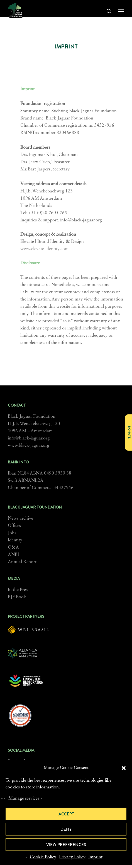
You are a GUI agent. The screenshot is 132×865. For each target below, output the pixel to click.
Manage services (23, 798)
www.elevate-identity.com (44, 249)
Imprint (95, 857)
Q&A (13, 547)
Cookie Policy (43, 857)
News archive (20, 518)
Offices (14, 526)
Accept (66, 814)
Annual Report (22, 562)
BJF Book (17, 597)
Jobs (12, 533)
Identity (15, 540)
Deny (66, 829)
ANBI (13, 555)
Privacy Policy (72, 857)
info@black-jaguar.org (29, 438)
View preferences (66, 845)
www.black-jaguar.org (28, 445)
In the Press (18, 590)
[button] (123, 768)
